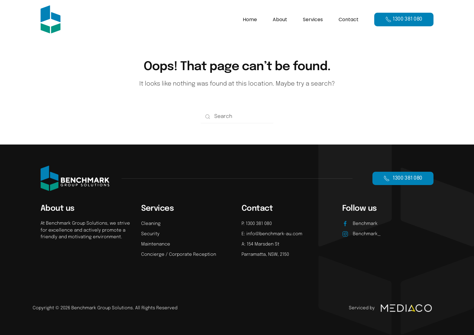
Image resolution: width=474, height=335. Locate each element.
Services (313, 19)
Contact (349, 19)
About (280, 19)
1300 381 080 (403, 178)
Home (250, 19)
